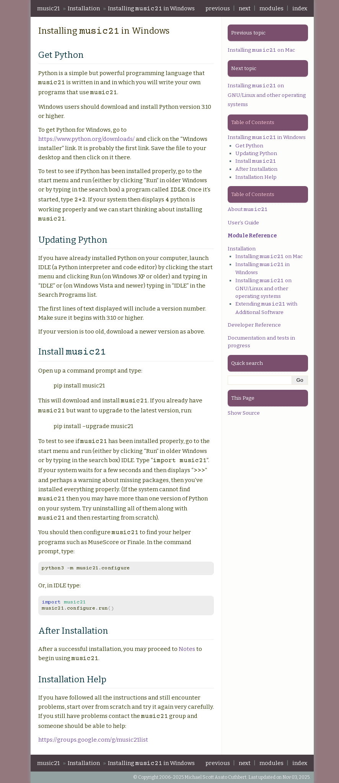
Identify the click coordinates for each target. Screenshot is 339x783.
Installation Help (256, 177)
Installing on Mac (261, 50)
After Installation (256, 169)
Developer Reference (254, 325)
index (299, 8)
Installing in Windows (151, 9)
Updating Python (256, 153)
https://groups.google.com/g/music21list (93, 739)
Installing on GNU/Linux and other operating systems (267, 95)
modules (271, 8)
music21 (48, 8)
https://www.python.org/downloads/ (86, 139)
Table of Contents (252, 122)
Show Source (244, 413)
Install (255, 161)
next (245, 8)
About (248, 209)
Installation (84, 8)
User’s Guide (243, 222)
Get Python (249, 145)
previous (217, 8)
